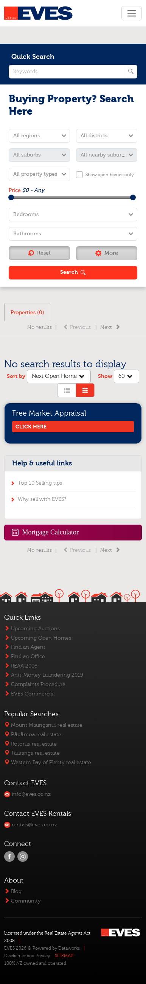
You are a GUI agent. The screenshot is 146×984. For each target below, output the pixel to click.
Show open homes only (109, 174)
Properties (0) (27, 312)
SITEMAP (64, 955)
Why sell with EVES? (42, 499)
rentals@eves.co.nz (30, 824)
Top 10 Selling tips (40, 483)
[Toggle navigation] (131, 13)
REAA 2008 (20, 666)
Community (22, 901)
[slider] (11, 197)
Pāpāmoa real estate (32, 734)
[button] (107, 253)
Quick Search (32, 57)
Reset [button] (39, 253)
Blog (13, 891)
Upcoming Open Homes (37, 638)
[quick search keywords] (73, 71)
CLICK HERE (31, 427)
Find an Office (24, 656)
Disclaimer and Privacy (27, 955)
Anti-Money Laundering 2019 (43, 675)
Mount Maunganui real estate (43, 725)
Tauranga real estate (32, 753)
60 (126, 377)
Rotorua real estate (30, 744)
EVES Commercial (29, 694)
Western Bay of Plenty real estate (47, 762)
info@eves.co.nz (27, 794)
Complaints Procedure (34, 684)
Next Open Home (59, 377)
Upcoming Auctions (32, 628)
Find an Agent (24, 647)
